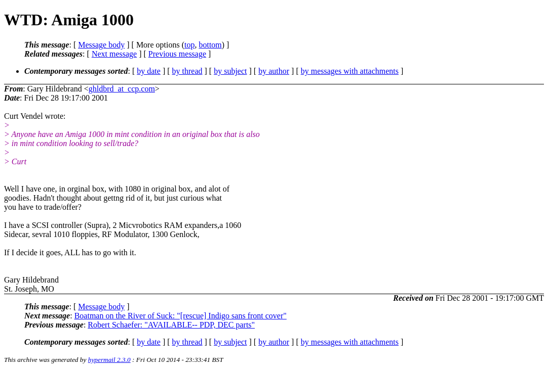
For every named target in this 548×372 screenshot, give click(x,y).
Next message (114, 54)
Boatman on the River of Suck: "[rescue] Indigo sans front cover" (180, 315)
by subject (230, 71)
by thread (187, 71)
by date (149, 71)
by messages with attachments (350, 71)
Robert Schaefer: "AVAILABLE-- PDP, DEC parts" (171, 324)
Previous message (177, 54)
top (189, 44)
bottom (210, 44)
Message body (101, 44)
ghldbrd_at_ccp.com (122, 88)
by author (273, 71)
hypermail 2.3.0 (109, 359)
